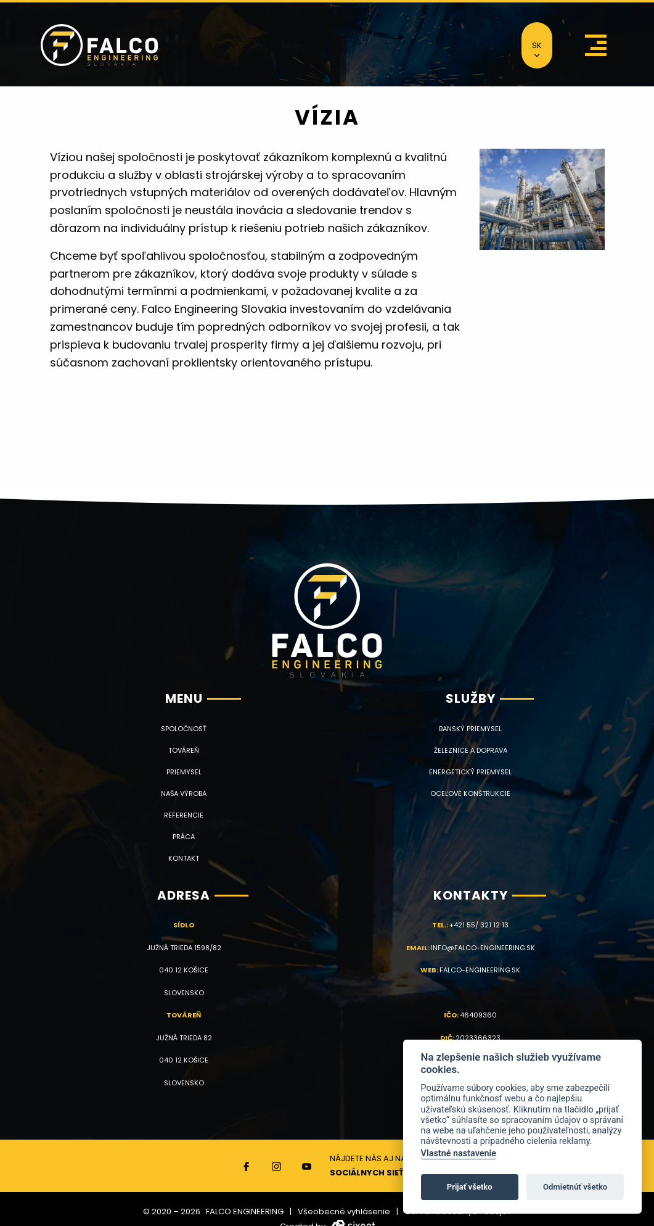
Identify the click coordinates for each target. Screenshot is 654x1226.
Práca (184, 837)
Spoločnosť (183, 729)
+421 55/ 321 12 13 (479, 925)
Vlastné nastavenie (458, 1153)
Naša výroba (183, 793)
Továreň (183, 750)
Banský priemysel (470, 729)
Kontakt (183, 858)
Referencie (183, 815)
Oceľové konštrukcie (470, 793)
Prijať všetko (470, 1186)
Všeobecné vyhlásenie (344, 1211)
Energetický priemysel (470, 772)
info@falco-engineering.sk (483, 948)
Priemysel (184, 772)
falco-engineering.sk (479, 970)
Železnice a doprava (470, 750)
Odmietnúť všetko (575, 1186)
